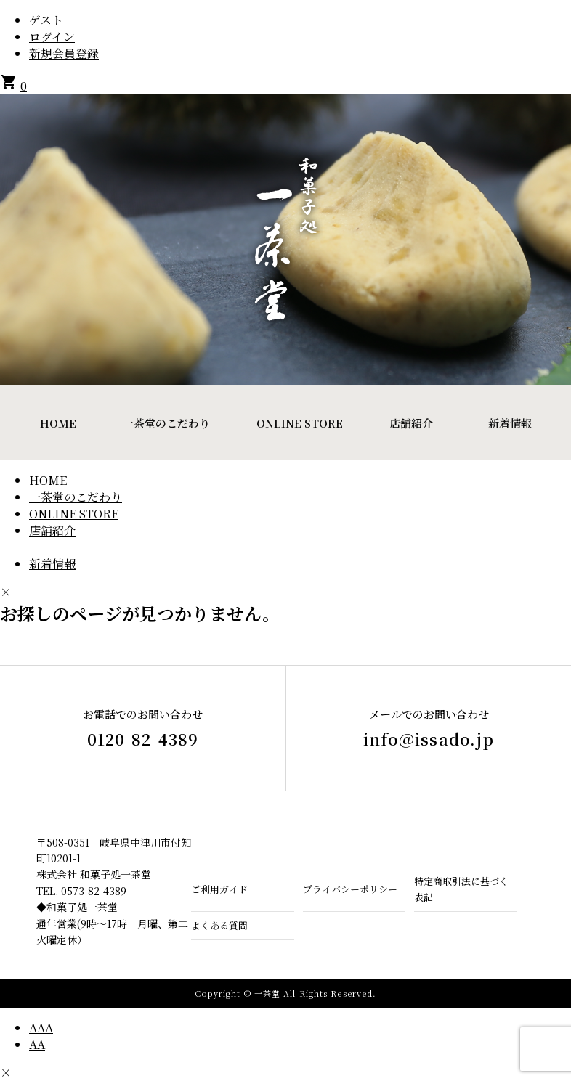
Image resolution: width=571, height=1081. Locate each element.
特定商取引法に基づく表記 (461, 889)
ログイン (52, 36)
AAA (41, 1027)
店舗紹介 (411, 423)
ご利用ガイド (219, 889)
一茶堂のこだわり (166, 423)
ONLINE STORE (299, 423)
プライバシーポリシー (350, 889)
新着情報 (510, 423)
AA (37, 1044)
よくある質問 (219, 925)
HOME (58, 423)
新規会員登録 (64, 53)
